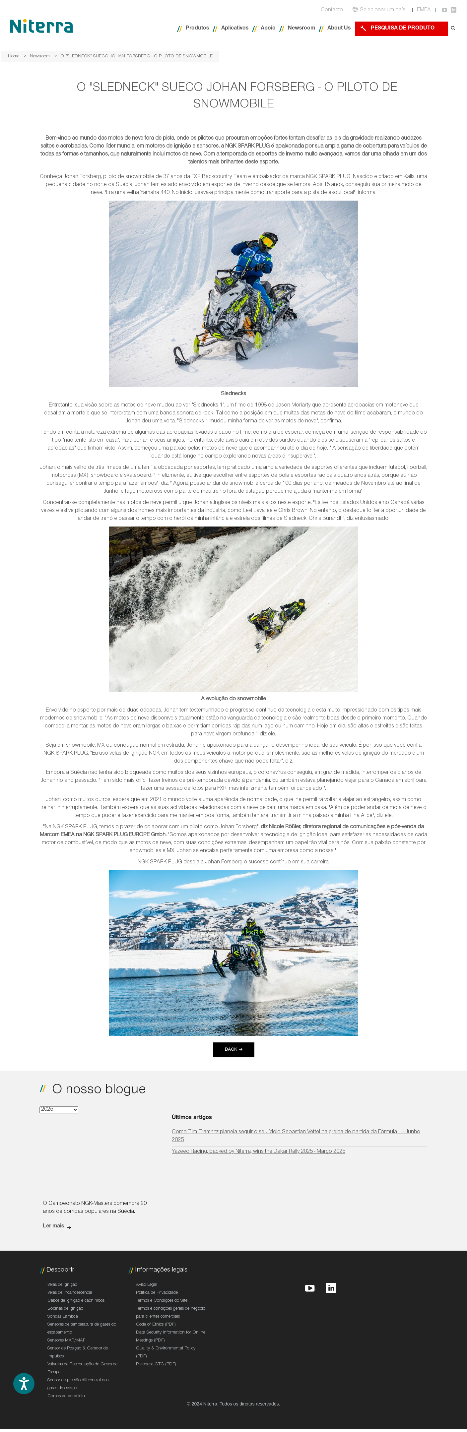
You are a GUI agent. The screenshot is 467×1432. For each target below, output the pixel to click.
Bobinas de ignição (65, 1309)
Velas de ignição (62, 1285)
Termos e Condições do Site (161, 1301)
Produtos (197, 28)
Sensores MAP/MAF (66, 1341)
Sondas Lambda (62, 1317)
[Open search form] (453, 28)
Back (231, 1050)
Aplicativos (234, 28)
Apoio (268, 28)
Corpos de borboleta (66, 1396)
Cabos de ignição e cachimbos (75, 1301)
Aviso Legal (146, 1285)
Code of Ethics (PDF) (156, 1325)
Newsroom (301, 28)
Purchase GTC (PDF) (156, 1364)
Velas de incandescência (69, 1293)
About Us (339, 28)
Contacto (332, 10)
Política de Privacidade (157, 1293)
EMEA (424, 10)
